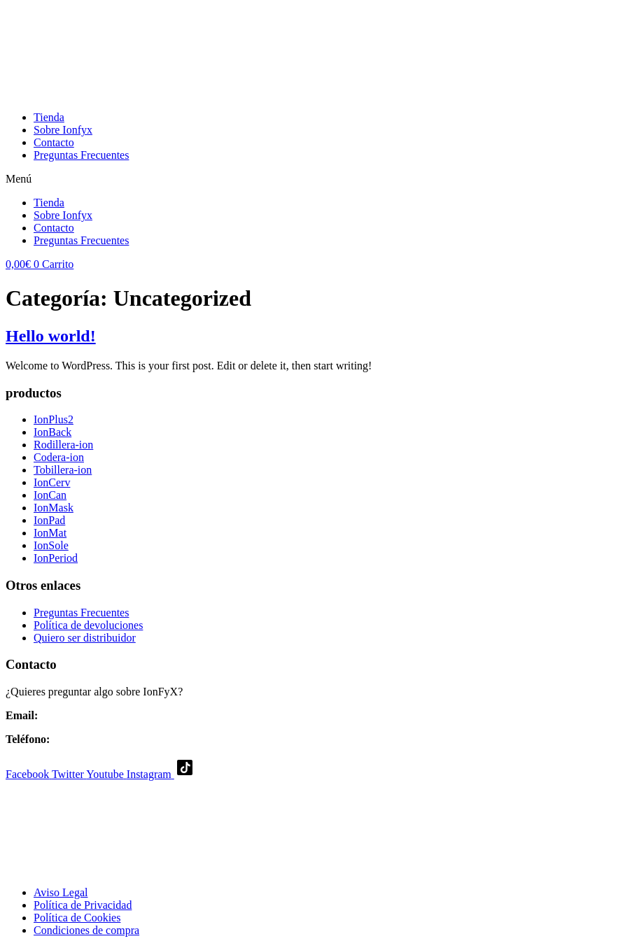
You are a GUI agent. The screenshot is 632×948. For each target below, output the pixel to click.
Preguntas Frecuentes (81, 155)
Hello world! (51, 336)
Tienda (49, 117)
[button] (316, 179)
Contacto (54, 142)
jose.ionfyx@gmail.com (94, 715)
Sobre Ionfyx (63, 130)
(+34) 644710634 (91, 739)
